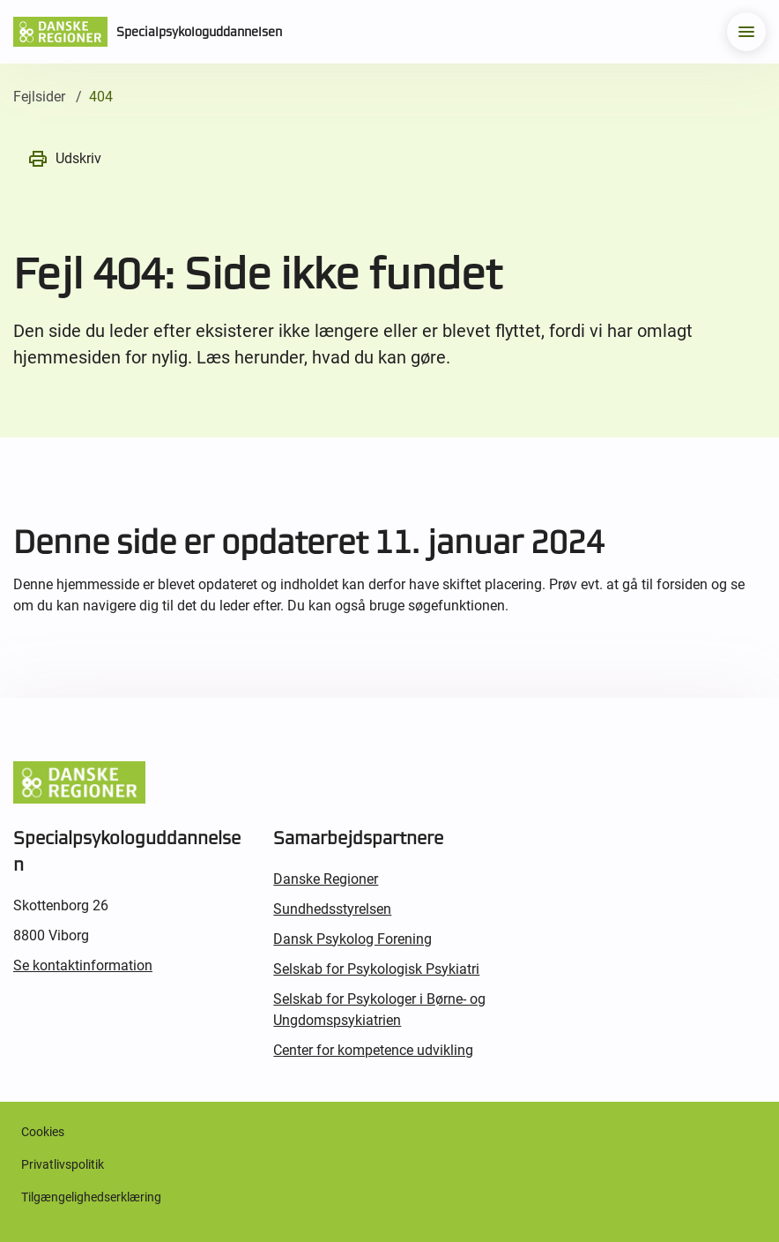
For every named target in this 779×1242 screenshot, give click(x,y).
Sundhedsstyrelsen (332, 909)
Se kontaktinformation (82, 965)
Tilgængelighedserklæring (91, 1197)
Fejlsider (39, 96)
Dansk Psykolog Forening (352, 939)
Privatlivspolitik (62, 1164)
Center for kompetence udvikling (373, 1050)
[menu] (746, 31)
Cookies (42, 1132)
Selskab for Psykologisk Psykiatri (376, 969)
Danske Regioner (325, 879)
